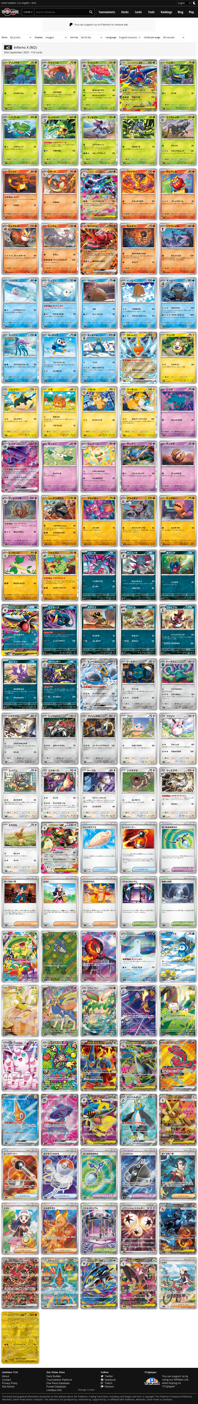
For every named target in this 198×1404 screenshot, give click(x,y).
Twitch (106, 1383)
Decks (125, 12)
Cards (138, 12)
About (5, 1376)
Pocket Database (56, 1386)
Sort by (74, 37)
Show (4, 37)
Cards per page (152, 37)
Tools (151, 12)
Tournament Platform (59, 1379)
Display (39, 37)
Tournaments (107, 12)
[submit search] (91, 12)
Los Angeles (23, 2)
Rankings (166, 12)
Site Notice (8, 1386)
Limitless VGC (54, 1390)
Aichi (34, 2)
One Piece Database (58, 1383)
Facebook (108, 1379)
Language (111, 37)
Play (191, 12)
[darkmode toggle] (194, 3)
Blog (180, 12)
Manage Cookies (86, 1390)
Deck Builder (53, 1376)
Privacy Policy (9, 1383)
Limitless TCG (10, 1372)
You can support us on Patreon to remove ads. (99, 24)
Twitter (107, 1376)
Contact (6, 1379)
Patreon (107, 1386)
